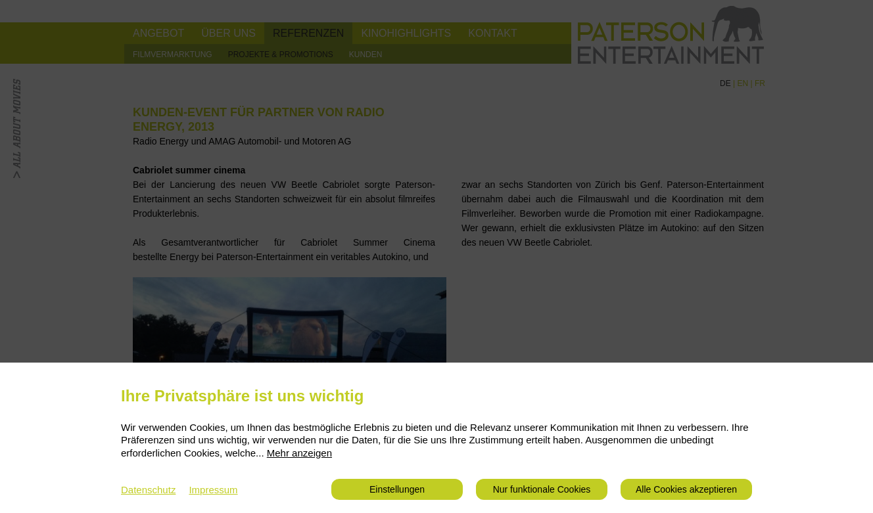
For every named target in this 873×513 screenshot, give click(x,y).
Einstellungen (397, 489)
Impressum (213, 489)
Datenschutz (148, 489)
